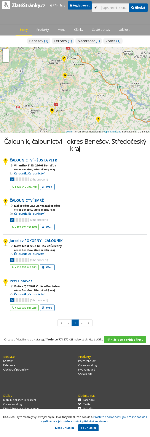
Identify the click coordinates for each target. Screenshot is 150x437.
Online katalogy (87, 365)
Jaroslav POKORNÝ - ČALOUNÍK (36, 240)
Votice (112, 41)
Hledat (138, 7)
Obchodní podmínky (16, 369)
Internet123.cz (87, 361)
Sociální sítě (85, 374)
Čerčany (63, 41)
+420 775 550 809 (24, 227)
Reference (9, 365)
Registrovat (80, 5)
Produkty (42, 29)
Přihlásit (57, 5)
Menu (61, 29)
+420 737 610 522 (24, 267)
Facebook (86, 400)
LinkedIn (85, 408)
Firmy (24, 29)
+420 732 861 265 (24, 308)
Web (47, 187)
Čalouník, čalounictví (29, 173)
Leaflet (69, 131)
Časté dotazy (101, 29)
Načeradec (89, 41)
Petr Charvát (21, 281)
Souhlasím (88, 428)
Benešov (38, 41)
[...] (114, 7)
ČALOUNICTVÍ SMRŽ (27, 200)
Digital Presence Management (21, 408)
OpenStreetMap (112, 131)
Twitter (85, 404)
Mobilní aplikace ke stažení (19, 400)
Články (78, 29)
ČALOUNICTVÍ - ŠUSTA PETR (33, 160)
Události (124, 29)
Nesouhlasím (64, 428)
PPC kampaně (86, 369)
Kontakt (8, 361)
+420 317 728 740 (24, 187)
